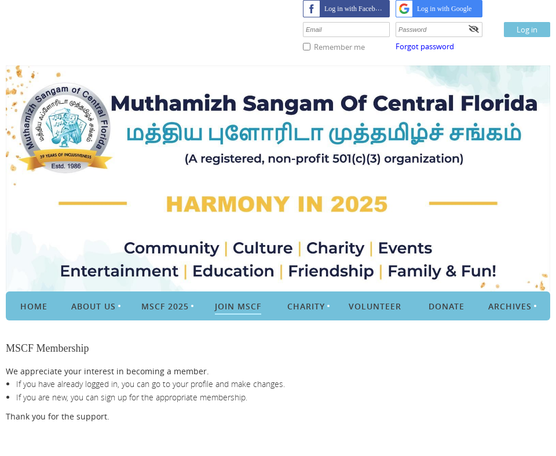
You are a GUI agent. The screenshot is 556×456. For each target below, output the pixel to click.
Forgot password (425, 46)
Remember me (339, 47)
